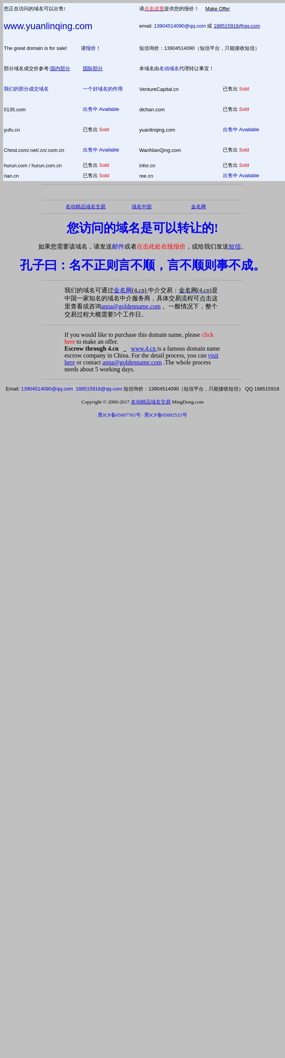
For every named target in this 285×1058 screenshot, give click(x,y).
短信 (235, 246)
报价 (91, 48)
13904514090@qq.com (180, 26)
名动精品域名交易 (85, 206)
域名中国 (142, 206)
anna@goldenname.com (131, 306)
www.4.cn (144, 348)
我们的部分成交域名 (26, 89)
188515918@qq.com (237, 26)
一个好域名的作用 (103, 89)
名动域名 (169, 68)
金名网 (131, 290)
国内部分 (60, 68)
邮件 (118, 246)
